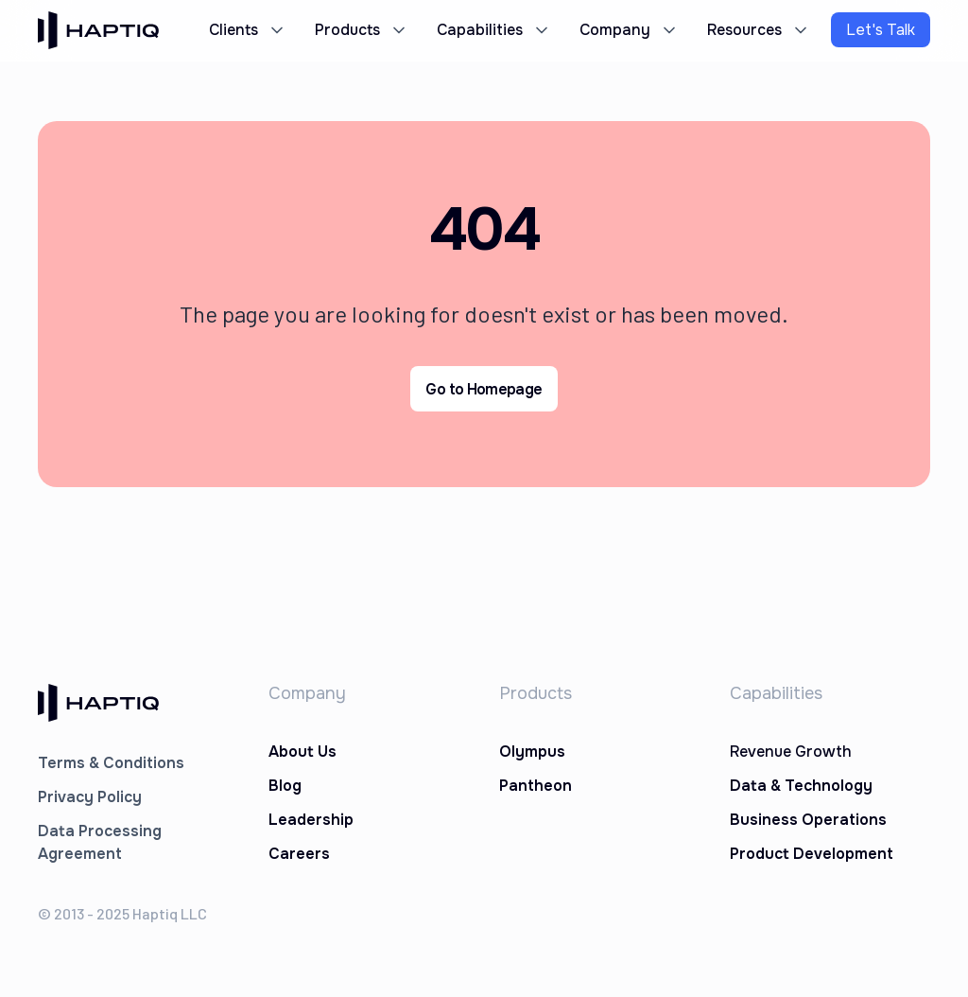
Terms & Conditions (111, 763)
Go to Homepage (483, 389)
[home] (98, 30)
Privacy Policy (90, 797)
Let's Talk (880, 30)
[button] (245, 30)
